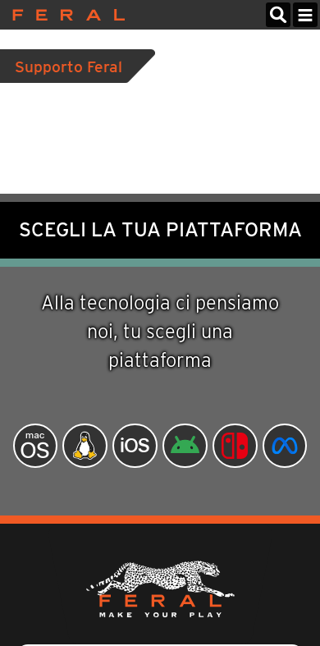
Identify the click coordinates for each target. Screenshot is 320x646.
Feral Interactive (64, 14)
